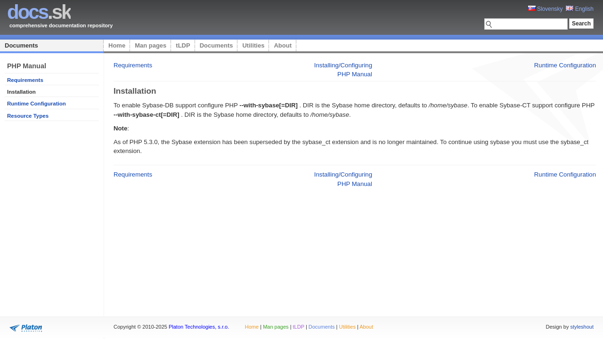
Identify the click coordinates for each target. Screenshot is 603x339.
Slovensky (545, 9)
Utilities (253, 45)
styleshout (582, 327)
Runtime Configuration (36, 103)
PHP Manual (354, 74)
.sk (39, 12)
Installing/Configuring (343, 65)
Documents (21, 45)
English (580, 9)
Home (116, 45)
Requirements (25, 80)
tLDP (183, 45)
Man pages (150, 45)
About (283, 45)
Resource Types (28, 116)
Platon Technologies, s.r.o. (199, 327)
